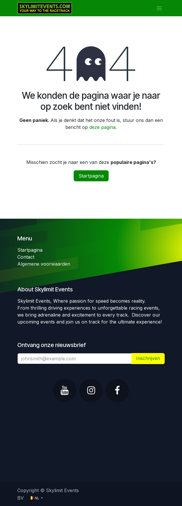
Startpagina (91, 176)
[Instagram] (91, 390)
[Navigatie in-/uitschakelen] (159, 8)
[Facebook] (117, 390)
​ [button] (148, 358)
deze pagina (102, 127)
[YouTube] (64, 390)
